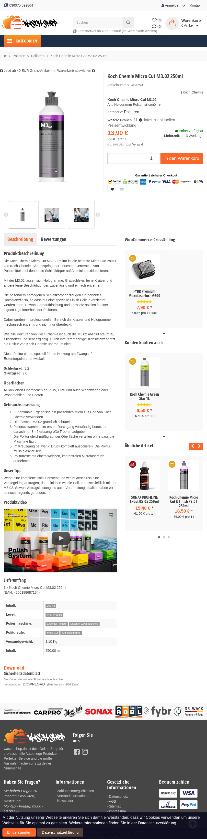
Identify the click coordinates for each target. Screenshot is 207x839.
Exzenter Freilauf (56, 623)
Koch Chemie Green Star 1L (144, 395)
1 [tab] (163, 332)
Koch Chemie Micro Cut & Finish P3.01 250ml (183, 499)
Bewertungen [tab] (53, 239)
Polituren (131, 112)
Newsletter (65, 799)
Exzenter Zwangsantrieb (84, 623)
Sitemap (115, 805)
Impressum (117, 810)
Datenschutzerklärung (18, 834)
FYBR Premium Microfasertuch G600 (144, 293)
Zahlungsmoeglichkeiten (75, 789)
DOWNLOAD (91, 679)
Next (199, 443)
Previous (191, 443)
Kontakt (195, 5)
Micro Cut (52, 632)
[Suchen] (98, 22)
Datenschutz (118, 795)
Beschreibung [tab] (20, 239)
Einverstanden (189, 828)
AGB (112, 800)
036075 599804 (31, 816)
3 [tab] (168, 533)
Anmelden (173, 5)
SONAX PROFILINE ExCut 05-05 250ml (144, 496)
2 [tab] (163, 533)
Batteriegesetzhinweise (126, 815)
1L (135, 119)
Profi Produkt (54, 614)
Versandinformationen (73, 794)
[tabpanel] (144, 288)
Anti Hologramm (71, 632)
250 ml (51, 605)
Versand (137, 137)
